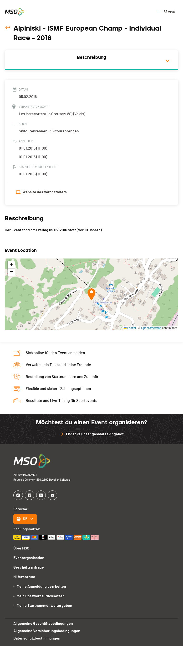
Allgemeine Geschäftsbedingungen (43, 623)
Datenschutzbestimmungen (36, 638)
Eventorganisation (28, 558)
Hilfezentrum (24, 577)
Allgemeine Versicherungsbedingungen (46, 631)
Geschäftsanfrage (28, 567)
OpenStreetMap (151, 328)
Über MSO (21, 548)
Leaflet (130, 328)
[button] (91, 294)
